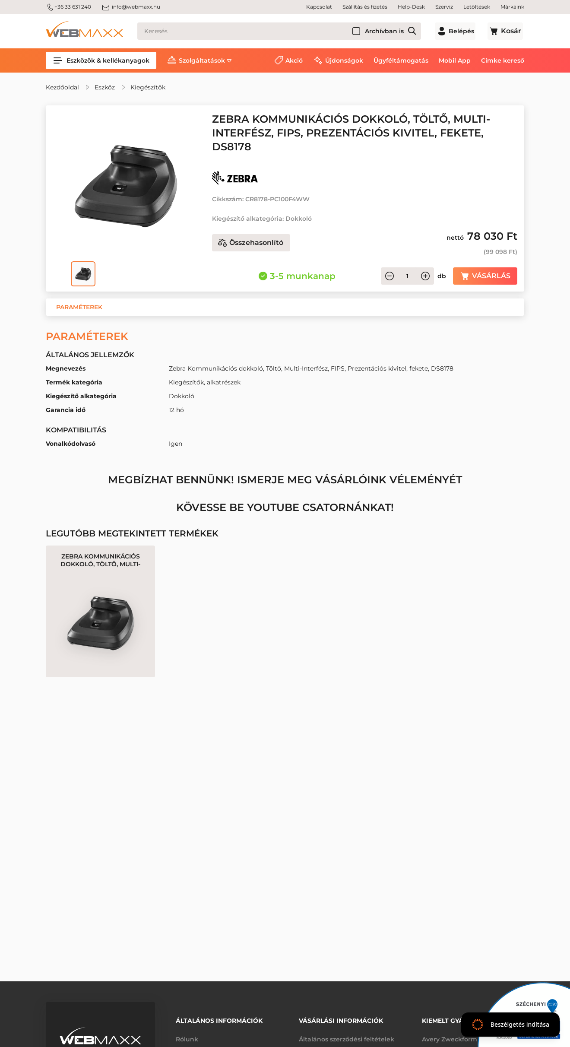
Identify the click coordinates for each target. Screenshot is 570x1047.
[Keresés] (283, 31)
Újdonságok (344, 60)
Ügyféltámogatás (401, 60)
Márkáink (512, 6)
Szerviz (444, 6)
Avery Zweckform (449, 1037)
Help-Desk (411, 6)
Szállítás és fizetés (364, 6)
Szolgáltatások (202, 60)
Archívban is (393, 31)
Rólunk (187, 1037)
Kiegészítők (147, 87)
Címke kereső (502, 60)
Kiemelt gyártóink (455, 1020)
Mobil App (455, 60)
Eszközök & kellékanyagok (101, 60)
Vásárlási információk (341, 1020)
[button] (79, 307)
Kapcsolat (319, 6)
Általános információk (219, 1020)
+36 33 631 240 (68, 7)
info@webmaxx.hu (130, 7)
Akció (294, 60)
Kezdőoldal (62, 87)
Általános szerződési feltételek (346, 1037)
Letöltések (476, 6)
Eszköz (105, 87)
